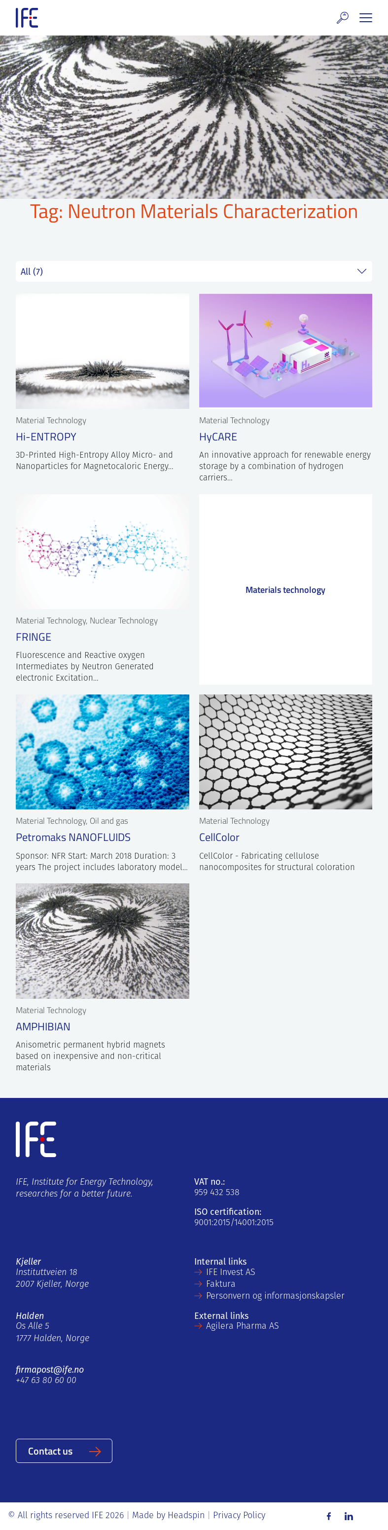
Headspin (186, 1516)
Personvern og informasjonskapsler (275, 1296)
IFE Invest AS (230, 1272)
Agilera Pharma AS (242, 1326)
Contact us (50, 1450)
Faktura (221, 1284)
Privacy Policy (239, 1516)
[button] (343, 18)
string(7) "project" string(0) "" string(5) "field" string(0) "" (194, 271)
